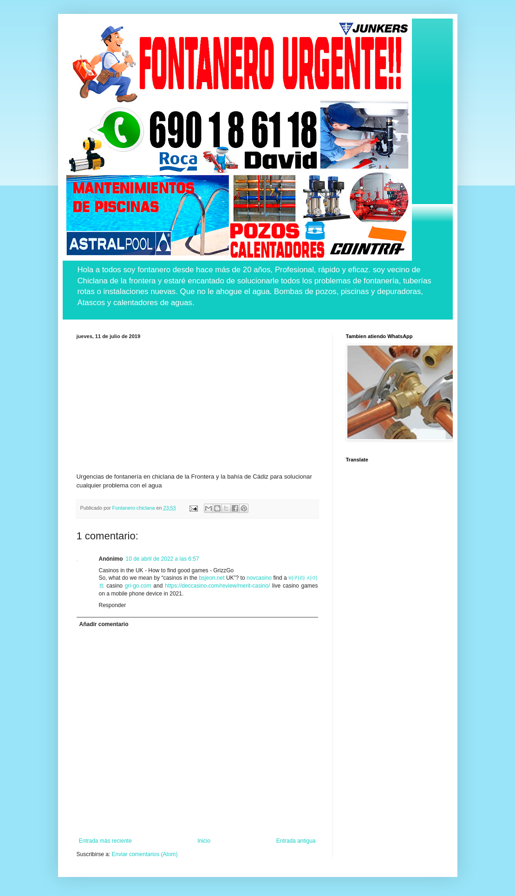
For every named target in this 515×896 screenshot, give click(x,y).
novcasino (259, 578)
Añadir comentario (104, 624)
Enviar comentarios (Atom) (145, 854)
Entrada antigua (296, 841)
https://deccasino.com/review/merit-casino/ (217, 585)
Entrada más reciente (105, 841)
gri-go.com (138, 585)
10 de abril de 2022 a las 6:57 (162, 559)
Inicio (203, 841)
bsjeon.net (211, 578)
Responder (112, 605)
